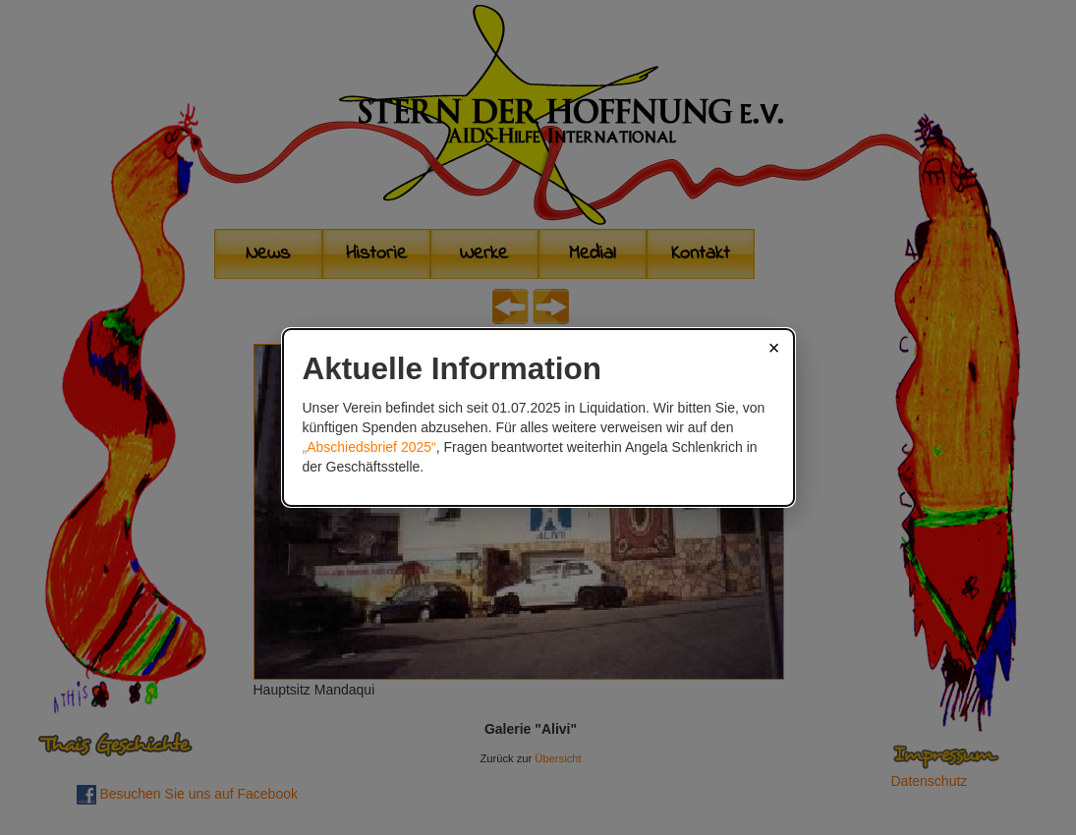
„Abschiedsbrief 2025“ (369, 447)
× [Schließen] (774, 348)
